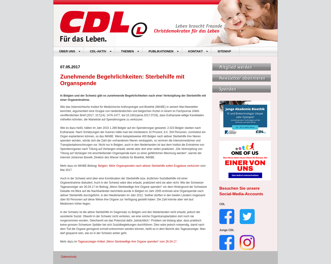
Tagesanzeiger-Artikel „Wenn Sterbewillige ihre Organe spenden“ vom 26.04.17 (127, 241)
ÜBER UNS (70, 51)
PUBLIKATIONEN (164, 51)
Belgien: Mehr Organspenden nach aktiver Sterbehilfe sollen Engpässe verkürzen (148, 165)
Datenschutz (69, 256)
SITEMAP (224, 51)
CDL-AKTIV (101, 51)
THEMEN (130, 51)
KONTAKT (198, 51)
